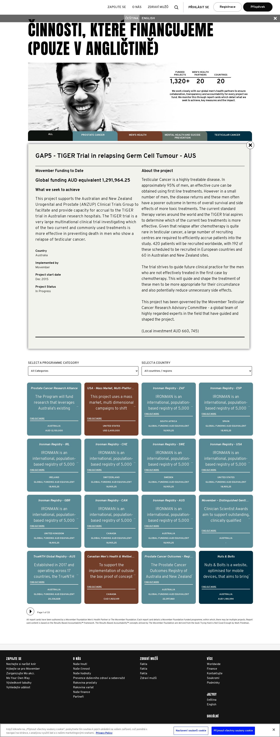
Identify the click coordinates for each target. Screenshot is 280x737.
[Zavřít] (274, 729)
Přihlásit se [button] (198, 7)
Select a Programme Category (53, 363)
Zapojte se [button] (117, 7)
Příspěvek (258, 7)
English (148, 18)
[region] (140, 730)
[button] (177, 7)
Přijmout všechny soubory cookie (233, 730)
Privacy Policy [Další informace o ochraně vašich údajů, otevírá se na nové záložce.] (104, 733)
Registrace (227, 7)
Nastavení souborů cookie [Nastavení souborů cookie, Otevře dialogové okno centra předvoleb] (191, 730)
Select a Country (156, 363)
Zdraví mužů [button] (158, 7)
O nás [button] (137, 7)
